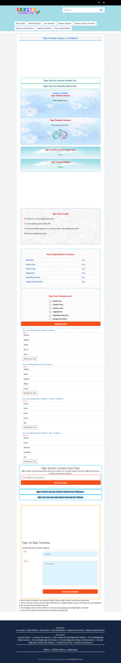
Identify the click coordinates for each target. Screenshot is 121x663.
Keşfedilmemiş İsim (61, 315)
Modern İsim (58, 308)
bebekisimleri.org (75, 659)
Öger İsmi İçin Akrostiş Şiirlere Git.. (60, 86)
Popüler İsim (58, 304)
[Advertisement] (60, 58)
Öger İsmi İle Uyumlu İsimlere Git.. (60, 80)
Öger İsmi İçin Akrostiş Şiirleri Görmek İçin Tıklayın (60, 497)
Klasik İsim (57, 301)
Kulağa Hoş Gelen (60, 319)
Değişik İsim (58, 312)
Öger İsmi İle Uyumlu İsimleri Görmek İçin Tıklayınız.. (60, 491)
